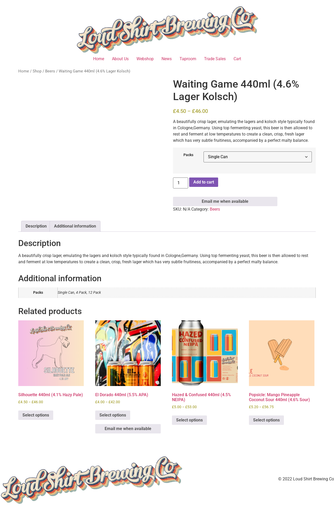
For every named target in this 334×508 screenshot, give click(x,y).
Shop (37, 71)
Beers (50, 71)
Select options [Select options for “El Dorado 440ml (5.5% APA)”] (112, 415)
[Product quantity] (180, 183)
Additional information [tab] (75, 226)
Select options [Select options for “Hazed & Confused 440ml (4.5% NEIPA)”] (189, 420)
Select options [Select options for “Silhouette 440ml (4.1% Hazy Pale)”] (35, 415)
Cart (237, 58)
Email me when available (225, 201)
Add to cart (203, 182)
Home (98, 58)
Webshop (145, 58)
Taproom (188, 58)
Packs (188, 155)
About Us (120, 58)
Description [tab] (36, 226)
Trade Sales (215, 58)
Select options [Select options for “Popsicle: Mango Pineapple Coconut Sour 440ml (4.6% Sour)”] (266, 420)
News (167, 58)
